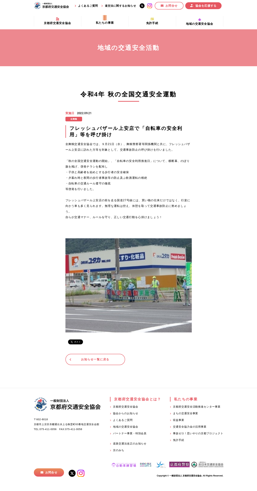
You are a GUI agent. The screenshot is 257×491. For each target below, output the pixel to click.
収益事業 (178, 420)
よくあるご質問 (88, 5)
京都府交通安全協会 (125, 406)
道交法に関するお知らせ (120, 5)
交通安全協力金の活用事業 (189, 426)
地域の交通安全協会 (125, 426)
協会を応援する (206, 5)
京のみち (118, 450)
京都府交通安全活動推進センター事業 (196, 406)
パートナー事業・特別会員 (129, 433)
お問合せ (171, 5)
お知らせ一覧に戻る (92, 359)
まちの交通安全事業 (185, 413)
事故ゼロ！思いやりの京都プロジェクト (198, 433)
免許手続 (178, 440)
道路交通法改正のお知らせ (129, 443)
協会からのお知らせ (125, 413)
